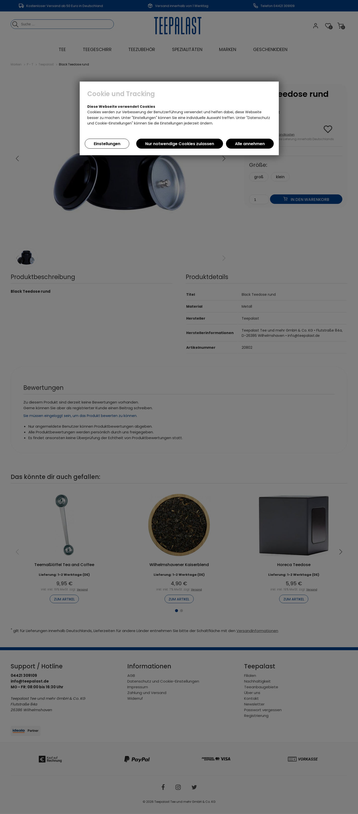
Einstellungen (107, 144)
